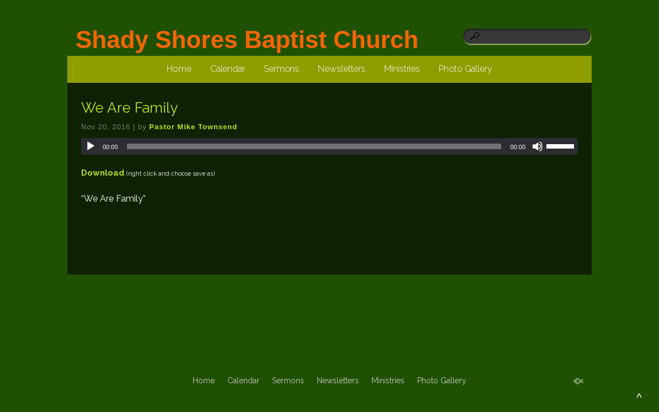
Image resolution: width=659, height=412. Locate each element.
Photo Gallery (465, 69)
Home (179, 69)
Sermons (281, 69)
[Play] (90, 146)
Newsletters (341, 69)
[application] (329, 146)
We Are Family (129, 107)
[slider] (314, 146)
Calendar (227, 69)
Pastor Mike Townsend (193, 127)
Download (102, 173)
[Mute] (537, 146)
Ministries (402, 69)
